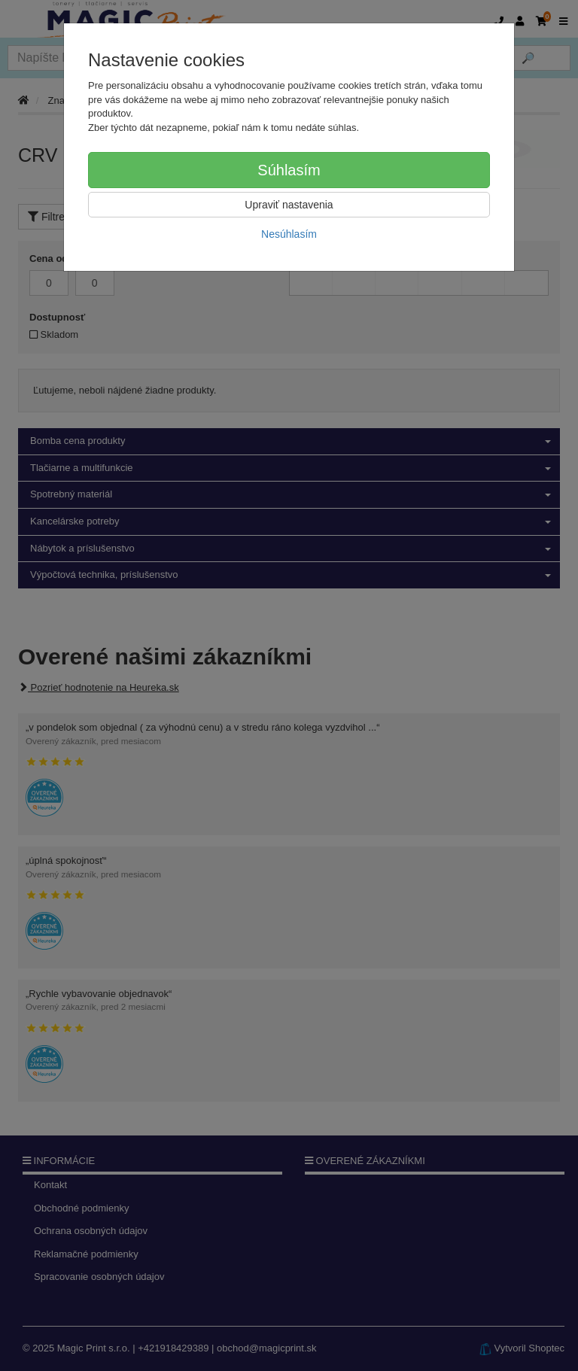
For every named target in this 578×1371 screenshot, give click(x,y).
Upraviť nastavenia (289, 205)
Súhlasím (288, 170)
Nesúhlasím (289, 234)
